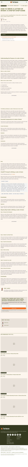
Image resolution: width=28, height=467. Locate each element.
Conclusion (3, 42)
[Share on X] (24, 5)
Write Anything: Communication (13, 5)
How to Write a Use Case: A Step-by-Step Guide (9, 360)
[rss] (20, 441)
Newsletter (8, 447)
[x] (13, 441)
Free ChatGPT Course (10, 448)
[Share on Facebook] (23, 5)
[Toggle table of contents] (14, 35)
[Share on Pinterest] (25, 5)
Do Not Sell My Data (16, 461)
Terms (3, 317)
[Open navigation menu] (1, 2)
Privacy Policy (7, 317)
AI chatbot (13, 180)
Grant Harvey (4, 19)
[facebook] (15, 441)
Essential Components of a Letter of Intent (8, 38)
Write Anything (3, 5)
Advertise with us (9, 446)
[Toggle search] (26, 2)
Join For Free (14, 314)
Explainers (18, 445)
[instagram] (10, 441)
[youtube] (18, 441)
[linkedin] (8, 441)
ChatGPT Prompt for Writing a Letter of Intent (8, 40)
